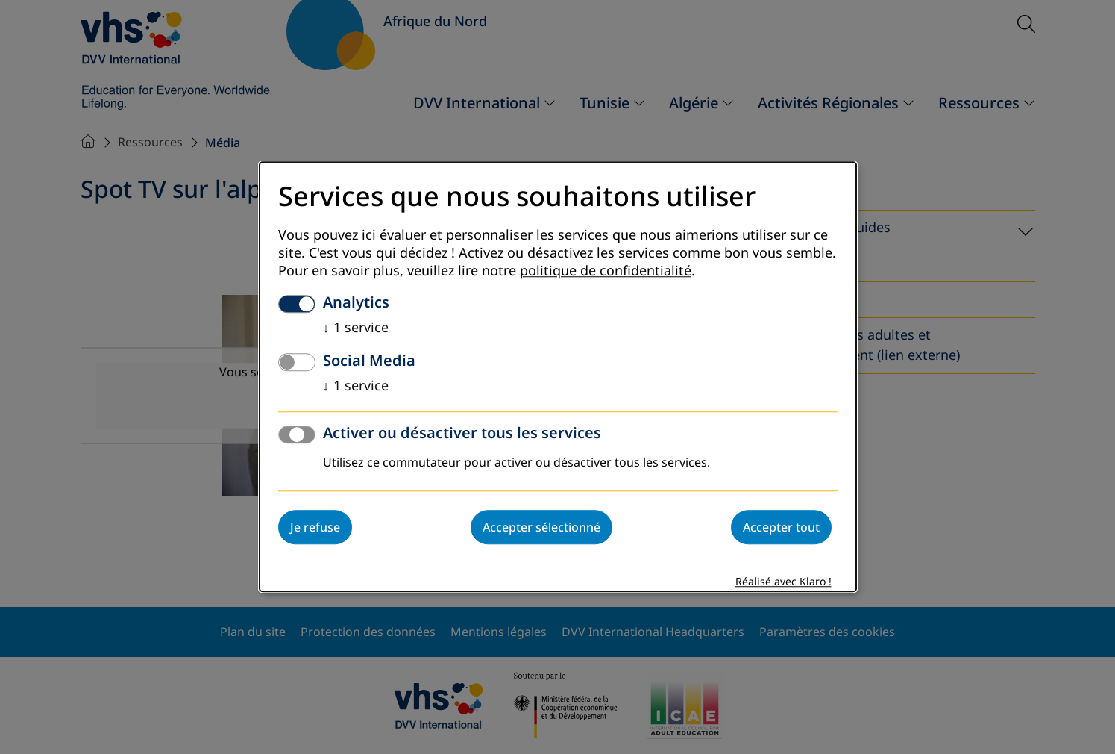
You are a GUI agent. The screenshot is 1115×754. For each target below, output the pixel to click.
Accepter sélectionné (541, 528)
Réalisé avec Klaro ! (783, 583)
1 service (356, 328)
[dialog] (558, 376)
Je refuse (315, 528)
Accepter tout (781, 528)
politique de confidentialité (605, 271)
